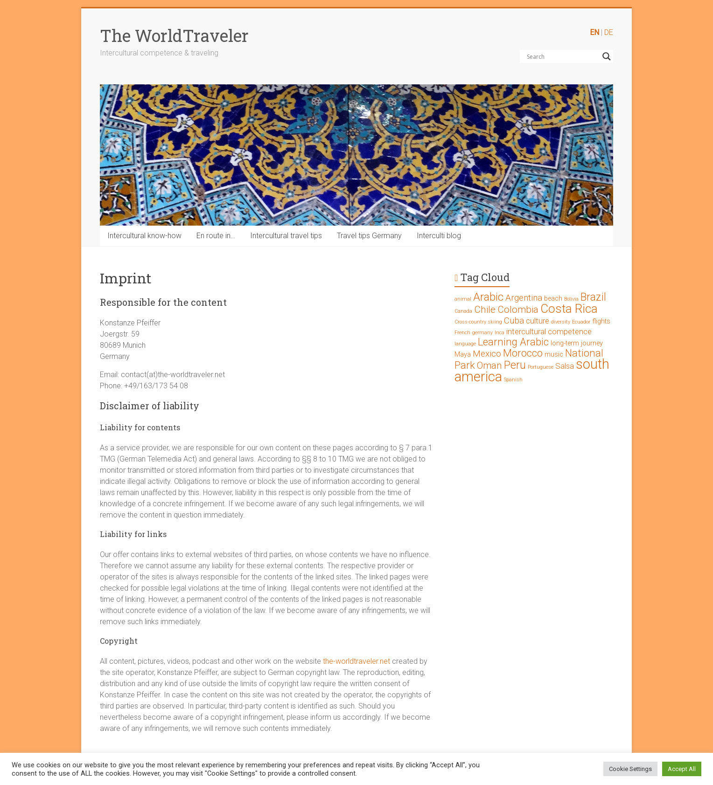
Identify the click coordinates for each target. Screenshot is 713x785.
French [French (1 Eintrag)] (462, 333)
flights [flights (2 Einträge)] (601, 321)
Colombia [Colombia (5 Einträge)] (517, 309)
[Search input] (562, 56)
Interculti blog (439, 235)
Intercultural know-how (144, 235)
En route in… (215, 235)
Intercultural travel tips (286, 235)
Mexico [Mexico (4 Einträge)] (487, 353)
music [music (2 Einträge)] (554, 354)
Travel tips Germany (369, 235)
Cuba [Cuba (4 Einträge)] (514, 320)
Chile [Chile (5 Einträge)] (485, 309)
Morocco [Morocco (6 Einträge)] (523, 353)
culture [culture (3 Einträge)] (537, 320)
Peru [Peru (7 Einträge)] (515, 365)
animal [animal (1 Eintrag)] (462, 299)
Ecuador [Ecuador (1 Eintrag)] (581, 322)
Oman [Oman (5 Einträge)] (489, 365)
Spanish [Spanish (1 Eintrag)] (513, 380)
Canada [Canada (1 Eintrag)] (463, 311)
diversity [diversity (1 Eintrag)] (560, 322)
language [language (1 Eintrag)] (465, 344)
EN (594, 32)
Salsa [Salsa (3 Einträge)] (564, 366)
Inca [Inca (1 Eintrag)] (499, 333)
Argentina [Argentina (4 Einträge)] (523, 297)
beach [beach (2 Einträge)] (553, 299)
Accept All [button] (682, 768)
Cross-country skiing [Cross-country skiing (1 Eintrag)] (478, 322)
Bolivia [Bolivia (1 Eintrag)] (571, 299)
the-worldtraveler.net (356, 661)
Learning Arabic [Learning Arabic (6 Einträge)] (513, 342)
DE (608, 32)
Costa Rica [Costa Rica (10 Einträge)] (569, 309)
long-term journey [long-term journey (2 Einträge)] (577, 343)
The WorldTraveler (174, 35)
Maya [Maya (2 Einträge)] (462, 354)
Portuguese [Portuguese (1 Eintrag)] (540, 367)
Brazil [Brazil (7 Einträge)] (593, 297)
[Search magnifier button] (606, 56)
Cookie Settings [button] (630, 768)
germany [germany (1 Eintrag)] (482, 333)
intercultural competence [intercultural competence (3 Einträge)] (549, 331)
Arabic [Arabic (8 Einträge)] (488, 296)
